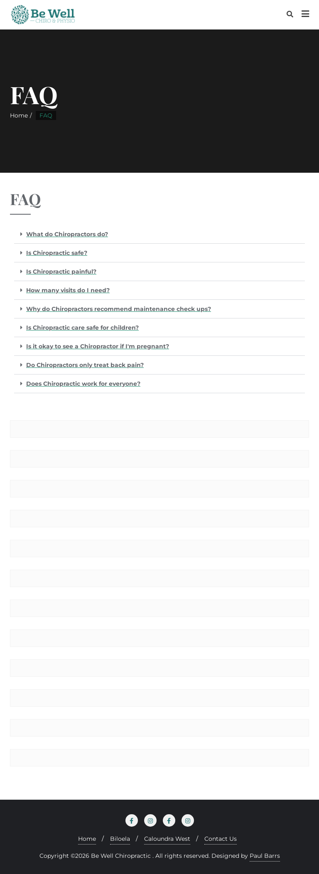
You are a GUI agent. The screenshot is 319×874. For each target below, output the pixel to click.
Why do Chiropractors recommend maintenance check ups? (118, 309)
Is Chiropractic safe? (56, 253)
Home (19, 115)
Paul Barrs (265, 855)
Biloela (120, 838)
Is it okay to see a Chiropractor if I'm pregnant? (97, 346)
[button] (159, 234)
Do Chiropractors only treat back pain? (85, 365)
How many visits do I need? (68, 290)
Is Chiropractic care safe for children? (82, 327)
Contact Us (220, 838)
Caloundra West (167, 838)
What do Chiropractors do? (67, 234)
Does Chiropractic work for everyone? (83, 383)
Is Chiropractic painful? (61, 271)
